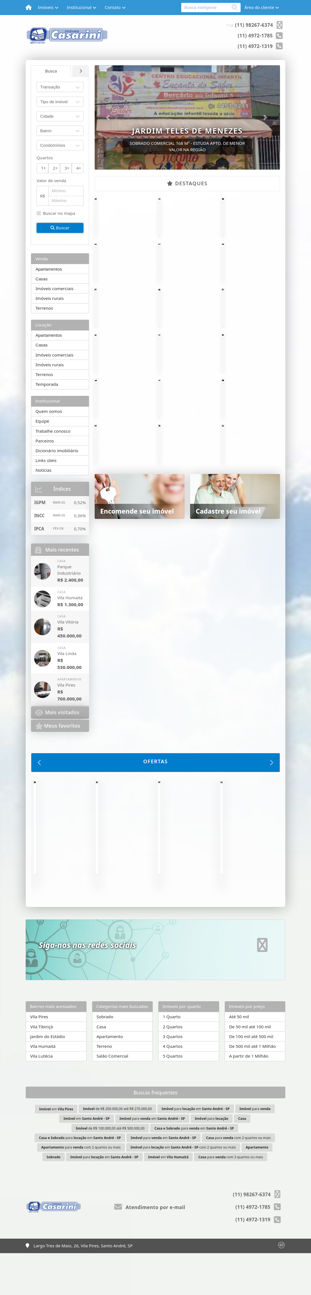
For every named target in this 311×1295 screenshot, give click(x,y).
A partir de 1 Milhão (249, 1098)
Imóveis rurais (49, 298)
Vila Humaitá (43, 1088)
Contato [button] (113, 7)
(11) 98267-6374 (254, 25)
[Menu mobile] (29, 8)
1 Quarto (171, 1058)
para (255, 1150)
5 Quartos (173, 1098)
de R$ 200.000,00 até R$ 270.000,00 (117, 1150)
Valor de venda (51, 180)
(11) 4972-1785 (255, 35)
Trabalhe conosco (52, 431)
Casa (101, 1068)
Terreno (104, 1088)
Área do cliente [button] (259, 7)
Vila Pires (39, 1058)
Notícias (43, 470)
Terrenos (44, 308)
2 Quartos (173, 1068)
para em (195, 1150)
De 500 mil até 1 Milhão (252, 1088)
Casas (41, 278)
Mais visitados (57, 712)
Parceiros (44, 441)
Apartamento (110, 1078)
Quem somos (48, 411)
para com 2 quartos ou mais (238, 1179)
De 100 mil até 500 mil (251, 1078)
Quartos (45, 157)
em (56, 1151)
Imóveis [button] (46, 7)
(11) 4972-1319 (255, 46)
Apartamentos (48, 269)
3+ (66, 168)
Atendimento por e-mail (149, 1249)
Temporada (46, 384)
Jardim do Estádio (47, 1078)
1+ (43, 168)
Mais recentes (57, 550)
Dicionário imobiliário (56, 450)
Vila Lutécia (41, 1098)
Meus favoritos (57, 726)
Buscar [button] (60, 227)
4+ (78, 168)
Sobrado (105, 1058)
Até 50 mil (239, 1058)
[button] (109, 117)
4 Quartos (173, 1088)
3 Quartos (173, 1078)
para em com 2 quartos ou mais (183, 1189)
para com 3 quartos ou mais (230, 1199)
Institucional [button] (79, 7)
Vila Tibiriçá (41, 1068)
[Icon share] (262, 986)
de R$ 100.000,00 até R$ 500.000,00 (110, 1170)
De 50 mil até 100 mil (250, 1068)
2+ (55, 168)
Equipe (42, 421)
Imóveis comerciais (54, 288)
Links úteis (45, 460)
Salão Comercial (112, 1098)
